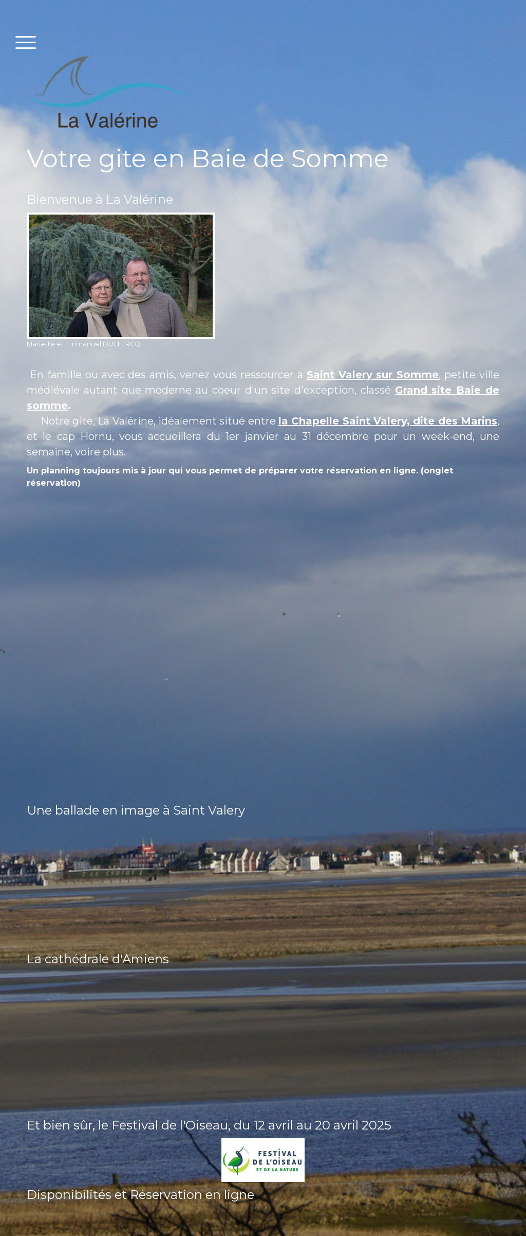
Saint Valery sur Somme (373, 374)
